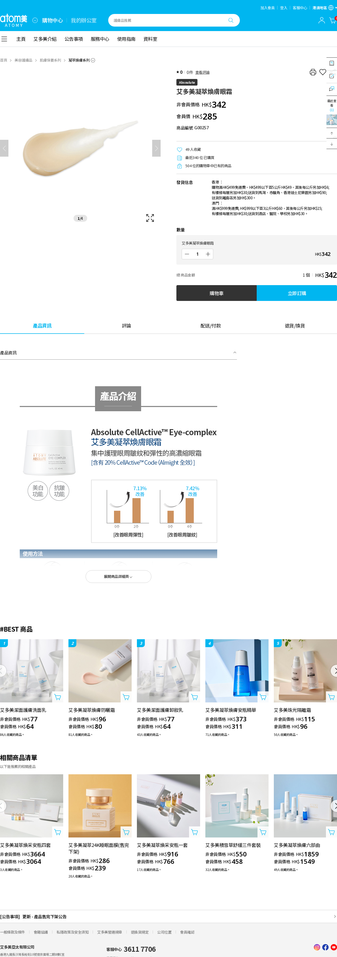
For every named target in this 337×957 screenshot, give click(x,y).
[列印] (313, 72)
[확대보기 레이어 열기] (80, 148)
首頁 (3, 60)
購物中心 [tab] (52, 20)
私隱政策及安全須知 (73, 932)
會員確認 (187, 932)
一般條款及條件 (12, 932)
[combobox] (35, 20)
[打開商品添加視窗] (57, 696)
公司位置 (164, 932)
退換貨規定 (140, 932)
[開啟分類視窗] (4, 39)
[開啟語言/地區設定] (325, 7)
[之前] (4, 148)
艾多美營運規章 (109, 932)
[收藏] (323, 72)
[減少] (187, 254)
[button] (331, 133)
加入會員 (267, 8)
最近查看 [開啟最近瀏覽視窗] (331, 105)
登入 (283, 8)
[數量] (197, 254)
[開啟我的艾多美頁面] (322, 20)
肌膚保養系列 (50, 60)
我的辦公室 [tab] (84, 20)
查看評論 (202, 72)
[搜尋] (231, 20)
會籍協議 (41, 932)
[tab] (42, 325)
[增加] (208, 254)
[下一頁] (156, 148)
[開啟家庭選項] (35, 20)
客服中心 (300, 8)
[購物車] (333, 20)
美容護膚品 (23, 60)
